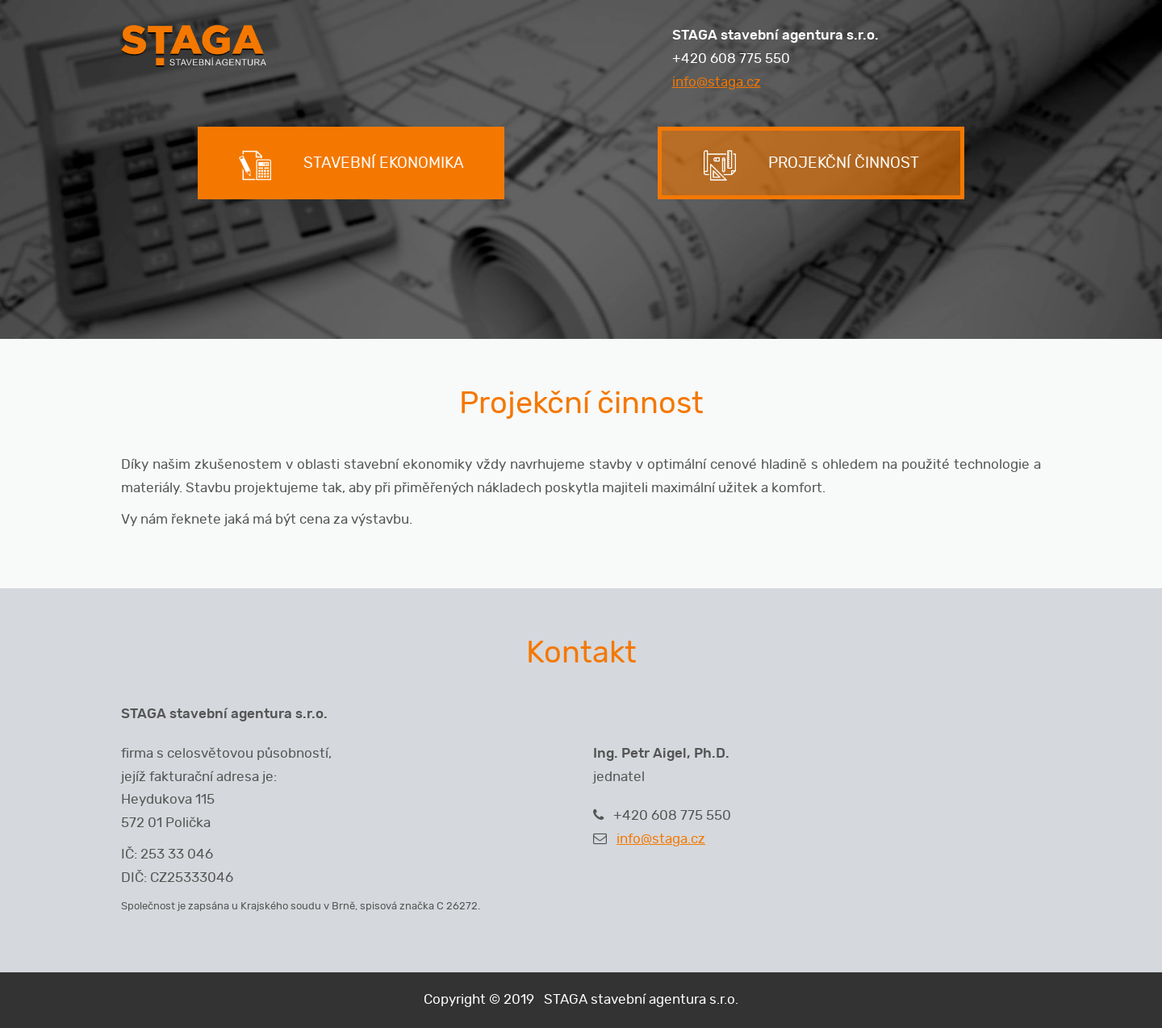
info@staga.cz (716, 82)
